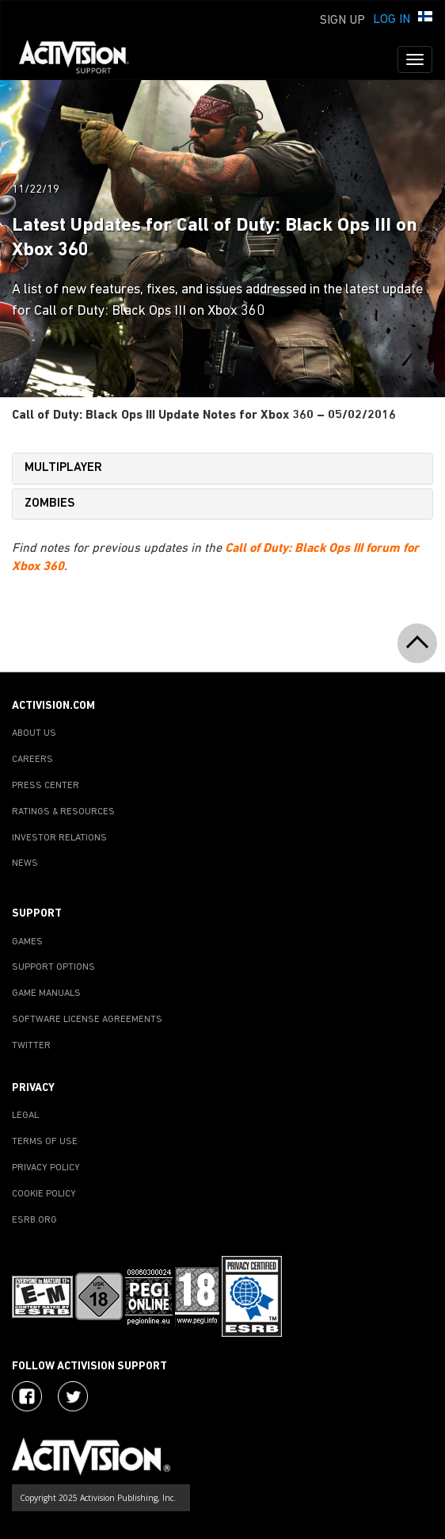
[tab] (222, 469)
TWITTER (31, 1046)
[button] (425, 18)
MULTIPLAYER (63, 467)
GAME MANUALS (46, 993)
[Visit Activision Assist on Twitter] (73, 1396)
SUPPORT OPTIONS (53, 967)
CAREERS (32, 759)
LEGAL (25, 1115)
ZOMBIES (50, 503)
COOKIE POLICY (44, 1194)
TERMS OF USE (45, 1142)
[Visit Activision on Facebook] (27, 1396)
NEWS (25, 863)
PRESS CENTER (45, 786)
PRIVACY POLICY (46, 1168)
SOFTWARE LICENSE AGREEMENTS (87, 1019)
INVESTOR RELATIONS (59, 838)
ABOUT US (34, 733)
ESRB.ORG (34, 1220)
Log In (391, 19)
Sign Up (342, 20)
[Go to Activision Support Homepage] (82, 59)
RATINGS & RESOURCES (63, 812)
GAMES (27, 942)
